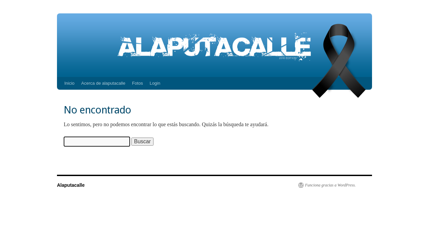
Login (154, 83)
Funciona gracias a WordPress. (330, 185)
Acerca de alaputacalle (103, 83)
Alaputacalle (70, 185)
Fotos (137, 83)
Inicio (69, 83)
